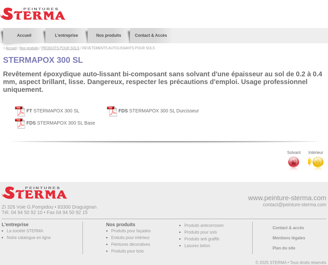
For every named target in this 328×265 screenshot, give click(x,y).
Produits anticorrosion (204, 225)
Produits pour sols (200, 232)
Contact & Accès (151, 35)
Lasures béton (197, 245)
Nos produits (108, 35)
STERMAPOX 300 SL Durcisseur (153, 110)
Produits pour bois (127, 251)
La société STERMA (25, 231)
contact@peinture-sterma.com (294, 204)
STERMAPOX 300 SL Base (55, 123)
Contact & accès (288, 228)
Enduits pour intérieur (130, 237)
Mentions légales (289, 238)
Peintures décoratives (130, 244)
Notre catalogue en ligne (29, 237)
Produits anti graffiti (201, 239)
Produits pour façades (131, 231)
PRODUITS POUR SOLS (60, 48)
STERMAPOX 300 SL (47, 110)
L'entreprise (66, 35)
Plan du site (284, 248)
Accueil (24, 35)
